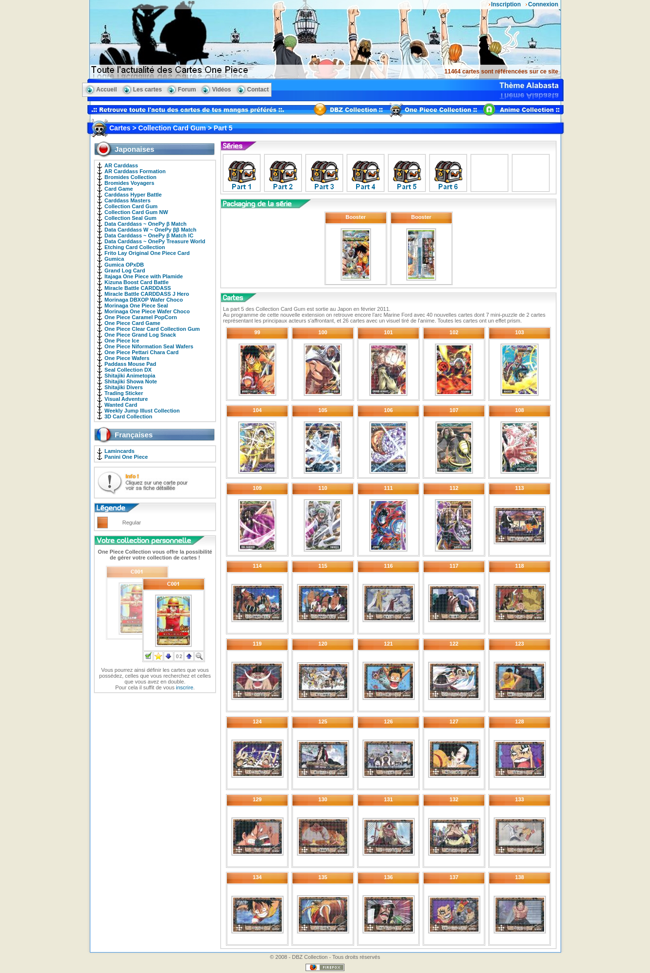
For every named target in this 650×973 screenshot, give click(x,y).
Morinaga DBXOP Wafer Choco (143, 300)
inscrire (184, 687)
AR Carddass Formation (135, 171)
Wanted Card (120, 405)
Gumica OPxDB (124, 265)
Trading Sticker (123, 393)
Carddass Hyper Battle (133, 195)
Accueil (106, 89)
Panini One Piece (126, 457)
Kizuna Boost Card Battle (136, 282)
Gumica (114, 259)
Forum (187, 89)
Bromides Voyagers (129, 183)
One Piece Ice (121, 340)
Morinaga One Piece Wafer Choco (147, 311)
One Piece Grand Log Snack (140, 335)
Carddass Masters (127, 200)
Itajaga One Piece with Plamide (143, 276)
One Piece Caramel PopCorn (140, 317)
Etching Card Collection (134, 247)
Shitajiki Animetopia (129, 375)
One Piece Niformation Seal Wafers (148, 346)
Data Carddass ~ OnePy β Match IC (148, 235)
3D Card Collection (128, 416)
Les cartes (147, 89)
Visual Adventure (126, 399)
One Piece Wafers (127, 358)
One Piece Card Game (132, 323)
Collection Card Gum (130, 206)
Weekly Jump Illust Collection (142, 411)
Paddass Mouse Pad (130, 364)
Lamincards (119, 451)
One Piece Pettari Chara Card (141, 352)
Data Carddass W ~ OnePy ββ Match (150, 230)
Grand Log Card (124, 270)
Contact (258, 89)
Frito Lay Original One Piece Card (146, 253)
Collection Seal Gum (130, 218)
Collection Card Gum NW (136, 212)
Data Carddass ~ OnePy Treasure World (154, 241)
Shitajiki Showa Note (130, 381)
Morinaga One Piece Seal (136, 305)
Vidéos (221, 89)
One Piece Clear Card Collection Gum (152, 329)
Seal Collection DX (128, 370)
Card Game (118, 189)
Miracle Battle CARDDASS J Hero (146, 294)
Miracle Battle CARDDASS (137, 288)
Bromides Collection (130, 177)
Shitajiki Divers (123, 387)
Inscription (506, 4)
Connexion (543, 4)
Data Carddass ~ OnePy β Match (145, 224)
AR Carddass (121, 165)
